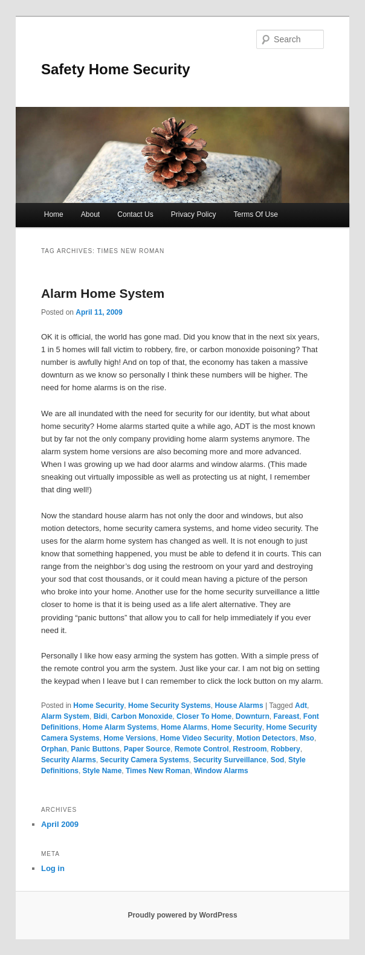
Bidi (101, 716)
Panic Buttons (95, 749)
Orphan (54, 749)
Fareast (286, 716)
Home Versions (129, 738)
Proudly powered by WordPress (182, 915)
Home (53, 214)
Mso (307, 738)
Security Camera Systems (144, 760)
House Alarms (239, 705)
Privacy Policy (193, 214)
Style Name (102, 771)
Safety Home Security (115, 69)
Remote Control (202, 749)
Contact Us (135, 214)
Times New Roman (158, 771)
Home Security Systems (169, 705)
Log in (53, 868)
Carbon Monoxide (141, 716)
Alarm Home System (102, 293)
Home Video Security (196, 738)
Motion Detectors (266, 738)
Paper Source (147, 749)
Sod (278, 760)
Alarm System (65, 716)
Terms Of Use (256, 214)
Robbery (285, 749)
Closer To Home (203, 716)
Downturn (253, 716)
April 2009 (60, 824)
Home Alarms (184, 727)
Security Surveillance (229, 760)
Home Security (98, 705)
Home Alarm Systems (120, 727)
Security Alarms (68, 760)
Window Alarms (221, 771)
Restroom (249, 749)
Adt (301, 705)
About (90, 214)
